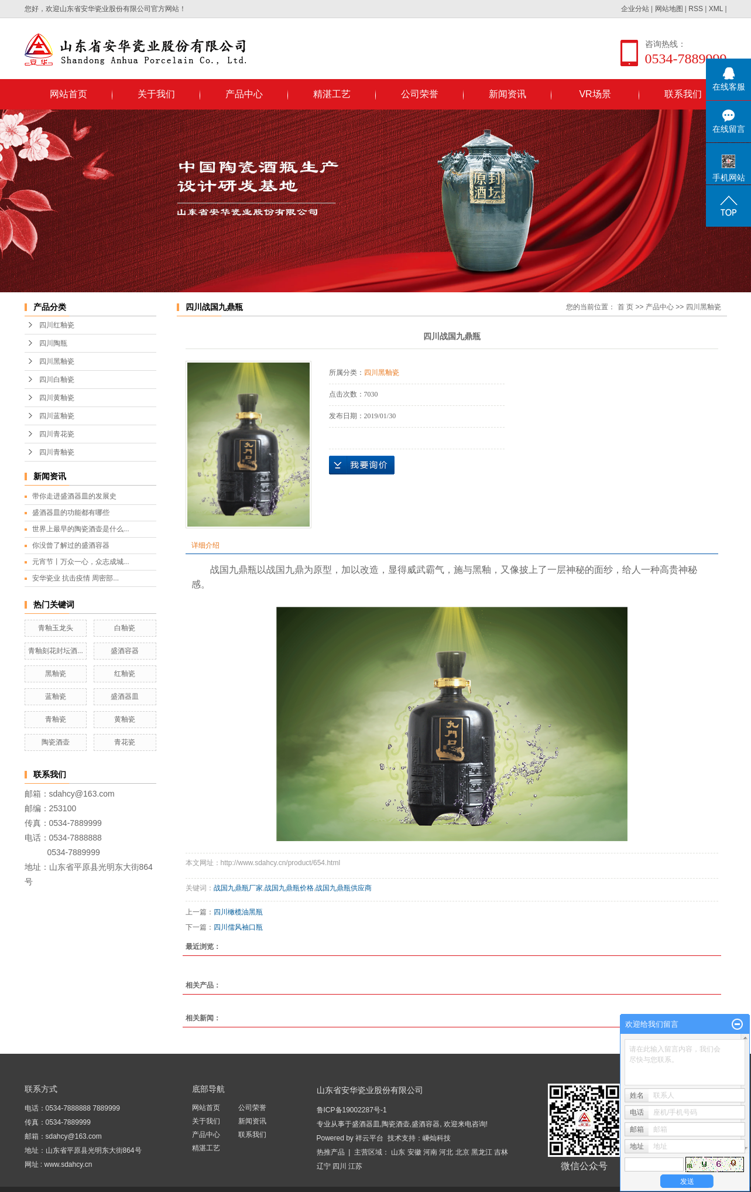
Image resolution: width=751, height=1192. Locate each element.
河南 (430, 1152)
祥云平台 (369, 1138)
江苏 (355, 1166)
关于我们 (156, 94)
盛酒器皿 (125, 696)
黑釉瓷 (55, 674)
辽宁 (324, 1166)
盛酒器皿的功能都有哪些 (70, 512)
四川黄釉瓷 (56, 398)
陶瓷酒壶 (56, 742)
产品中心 (244, 94)
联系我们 (683, 94)
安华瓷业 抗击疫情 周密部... (75, 578)
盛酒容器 (125, 651)
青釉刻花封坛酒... (55, 651)
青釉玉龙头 (55, 628)
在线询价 (362, 465)
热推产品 (331, 1152)
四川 (339, 1166)
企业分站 (635, 9)
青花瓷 (124, 742)
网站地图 (669, 9)
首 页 (625, 307)
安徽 (414, 1152)
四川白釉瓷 (56, 379)
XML (716, 9)
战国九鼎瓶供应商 (344, 888)
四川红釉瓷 (56, 325)
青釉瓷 (55, 719)
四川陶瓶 (53, 343)
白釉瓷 (124, 628)
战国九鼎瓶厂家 (238, 888)
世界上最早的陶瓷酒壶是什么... (80, 529)
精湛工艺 (332, 94)
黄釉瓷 (124, 719)
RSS (695, 9)
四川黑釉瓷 (56, 361)
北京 (462, 1152)
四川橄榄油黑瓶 (238, 912)
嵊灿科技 (437, 1138)
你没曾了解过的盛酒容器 (70, 545)
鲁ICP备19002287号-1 (352, 1110)
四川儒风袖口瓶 (238, 927)
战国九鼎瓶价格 (289, 888)
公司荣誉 (419, 94)
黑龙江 (481, 1152)
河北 (446, 1152)
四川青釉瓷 (56, 452)
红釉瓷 (124, 674)
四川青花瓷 (56, 434)
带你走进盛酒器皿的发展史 (74, 496)
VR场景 (595, 94)
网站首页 (68, 94)
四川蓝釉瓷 (56, 416)
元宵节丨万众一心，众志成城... (80, 562)
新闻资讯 (507, 94)
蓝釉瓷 (55, 696)
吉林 (501, 1152)
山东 (398, 1152)
